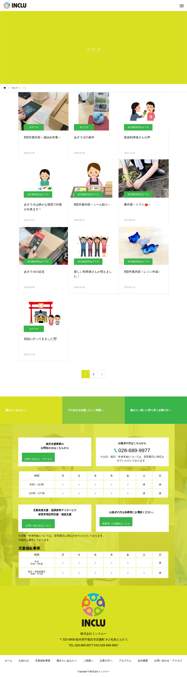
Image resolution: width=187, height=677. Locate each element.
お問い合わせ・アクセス (38, 459)
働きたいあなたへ (67, 660)
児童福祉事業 (42, 660)
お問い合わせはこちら (38, 525)
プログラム (125, 660)
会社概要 (143, 660)
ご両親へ (88, 660)
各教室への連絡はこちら (116, 523)
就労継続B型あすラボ (138, 127)
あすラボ (33, 127)
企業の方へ (106, 660)
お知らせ (24, 660)
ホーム (8, 660)
